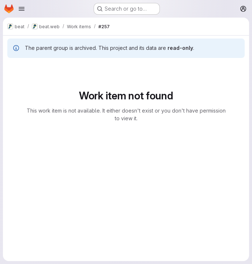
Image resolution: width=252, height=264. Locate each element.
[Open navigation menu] (21, 9)
